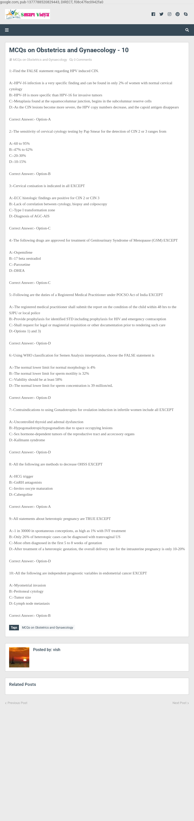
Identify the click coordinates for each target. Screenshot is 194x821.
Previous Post (17, 703)
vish (56, 649)
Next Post (179, 703)
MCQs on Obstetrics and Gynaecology (40, 60)
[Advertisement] (97, 760)
